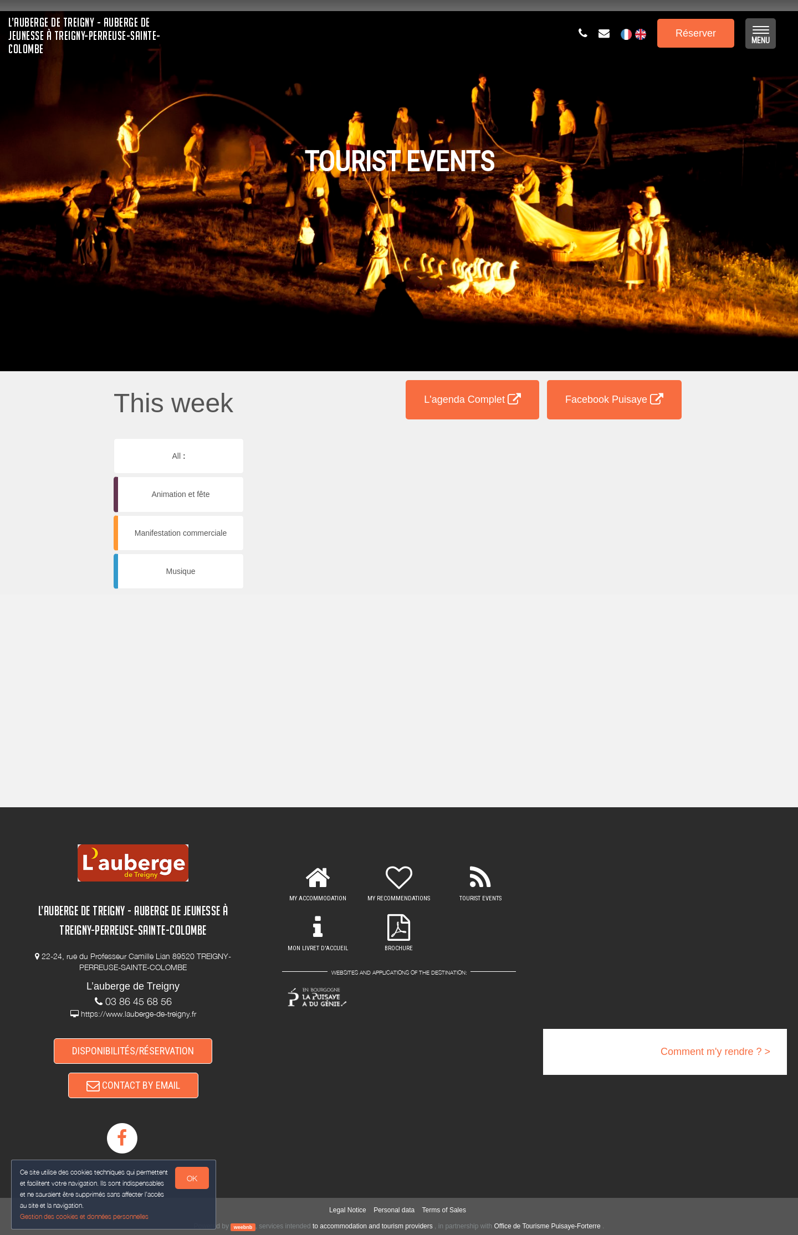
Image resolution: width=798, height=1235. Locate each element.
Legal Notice (347, 1210)
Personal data (394, 1210)
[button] (472, 441)
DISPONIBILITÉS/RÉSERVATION (133, 1051)
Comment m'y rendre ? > (715, 1051)
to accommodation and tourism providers (373, 1226)
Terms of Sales (444, 1210)
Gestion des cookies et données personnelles (84, 1216)
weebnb (243, 1226)
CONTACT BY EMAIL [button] (133, 1085)
